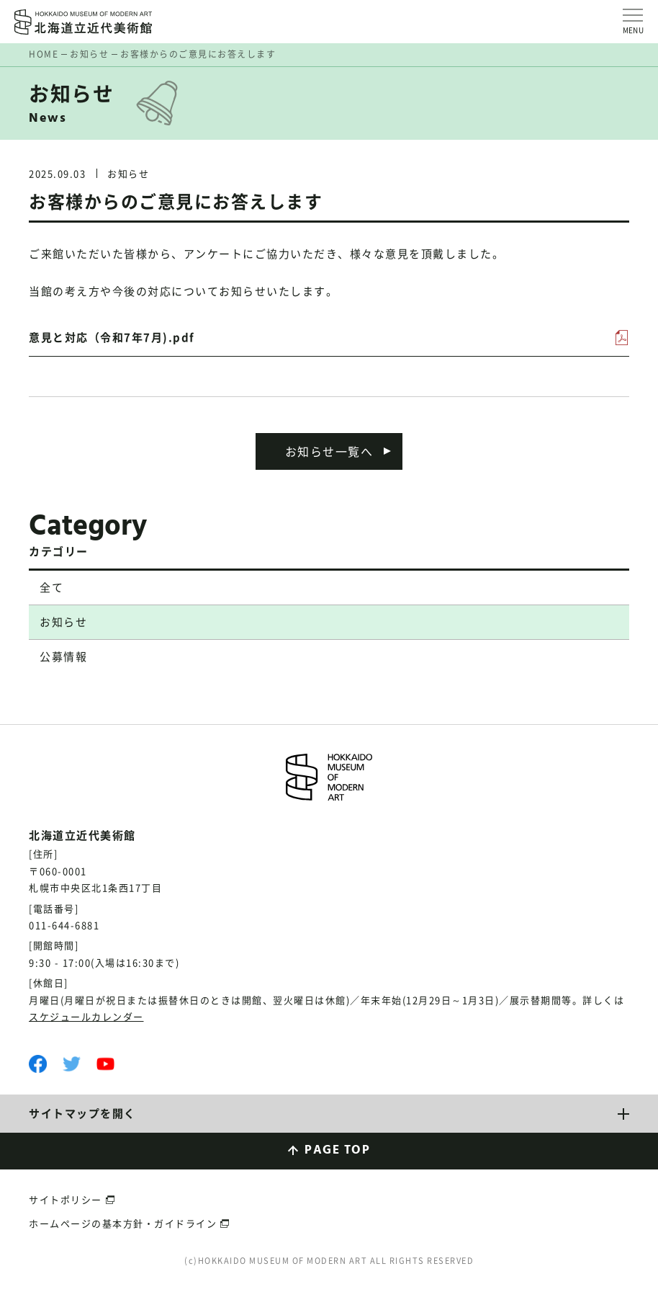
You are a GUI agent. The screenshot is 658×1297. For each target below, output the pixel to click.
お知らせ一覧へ (329, 451)
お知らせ (89, 54)
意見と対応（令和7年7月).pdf (112, 337)
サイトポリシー (65, 1199)
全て (51, 587)
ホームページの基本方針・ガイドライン (123, 1223)
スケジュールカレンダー (86, 1016)
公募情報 (63, 656)
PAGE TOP (337, 1150)
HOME (43, 54)
